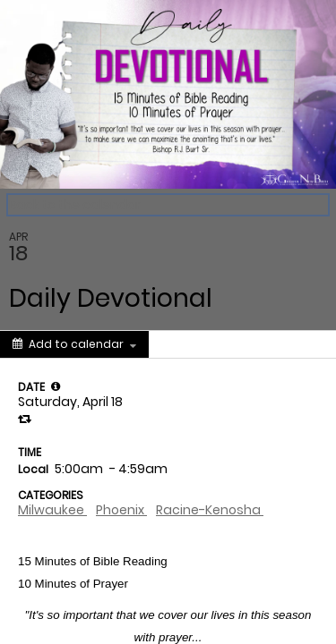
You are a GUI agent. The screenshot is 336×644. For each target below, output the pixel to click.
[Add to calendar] (74, 344)
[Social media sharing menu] (182, 344)
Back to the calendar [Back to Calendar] (75, 205)
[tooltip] (55, 386)
